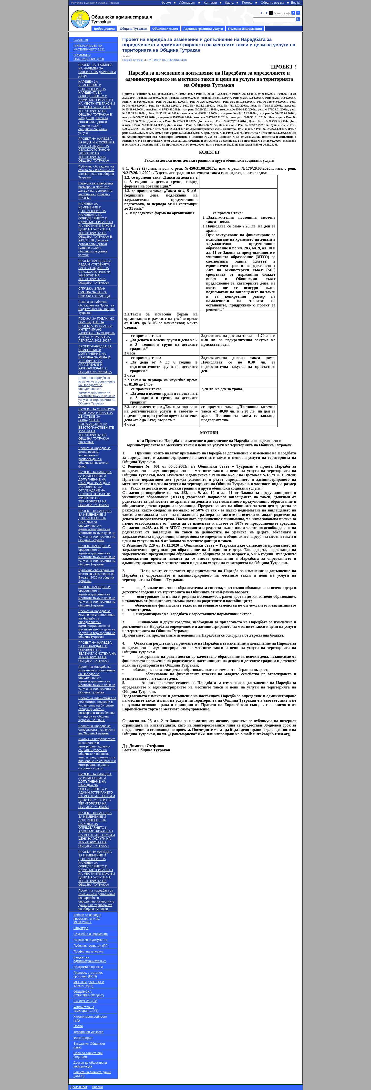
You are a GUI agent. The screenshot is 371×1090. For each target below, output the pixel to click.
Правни (97, 1087)
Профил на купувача (88, 951)
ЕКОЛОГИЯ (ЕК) (85, 1001)
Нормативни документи (90, 940)
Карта (229, 2)
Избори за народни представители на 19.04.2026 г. (87, 918)
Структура (80, 928)
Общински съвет (165, 28)
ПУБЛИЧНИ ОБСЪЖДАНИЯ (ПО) (88, 57)
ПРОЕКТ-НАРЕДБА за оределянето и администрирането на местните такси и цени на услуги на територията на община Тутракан (96, 555)
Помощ (247, 2)
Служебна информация (90, 934)
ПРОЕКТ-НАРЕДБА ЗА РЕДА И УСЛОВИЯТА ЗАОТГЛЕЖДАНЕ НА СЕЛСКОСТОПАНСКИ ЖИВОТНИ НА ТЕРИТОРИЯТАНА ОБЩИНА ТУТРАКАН (94, 272)
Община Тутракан (133, 28)
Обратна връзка (272, 2)
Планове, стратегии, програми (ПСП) (88, 974)
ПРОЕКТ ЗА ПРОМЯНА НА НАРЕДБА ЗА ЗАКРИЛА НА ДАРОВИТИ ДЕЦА (97, 70)
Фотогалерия (82, 1038)
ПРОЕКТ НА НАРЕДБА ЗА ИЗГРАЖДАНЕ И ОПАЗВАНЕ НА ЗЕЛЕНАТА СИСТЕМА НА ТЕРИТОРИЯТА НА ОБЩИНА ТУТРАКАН (97, 652)
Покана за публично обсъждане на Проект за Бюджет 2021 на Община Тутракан (96, 307)
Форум (166, 2)
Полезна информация (245, 28)
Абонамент (187, 2)
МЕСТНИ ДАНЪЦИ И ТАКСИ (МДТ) (88, 984)
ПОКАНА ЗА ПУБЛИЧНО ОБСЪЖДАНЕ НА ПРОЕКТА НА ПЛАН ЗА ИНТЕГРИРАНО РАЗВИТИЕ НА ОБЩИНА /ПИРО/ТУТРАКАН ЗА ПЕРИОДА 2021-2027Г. (96, 329)
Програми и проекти (88, 967)
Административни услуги (203, 28)
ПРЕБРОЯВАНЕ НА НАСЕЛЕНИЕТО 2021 (89, 47)
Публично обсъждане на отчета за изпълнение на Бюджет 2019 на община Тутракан (96, 172)
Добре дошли (104, 28)
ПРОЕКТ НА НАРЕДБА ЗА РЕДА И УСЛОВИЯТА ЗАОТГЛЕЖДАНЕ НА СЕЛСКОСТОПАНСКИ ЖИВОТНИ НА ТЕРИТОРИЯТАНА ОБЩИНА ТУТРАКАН (96, 149)
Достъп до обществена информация (90, 1064)
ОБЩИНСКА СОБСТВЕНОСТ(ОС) (88, 993)
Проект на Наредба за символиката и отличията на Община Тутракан (96, 729)
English (296, 2)
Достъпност (78, 1087)
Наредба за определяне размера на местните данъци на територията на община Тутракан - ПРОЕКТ (95, 190)
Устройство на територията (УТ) (85, 1008)
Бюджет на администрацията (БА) (89, 959)
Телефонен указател (88, 1032)
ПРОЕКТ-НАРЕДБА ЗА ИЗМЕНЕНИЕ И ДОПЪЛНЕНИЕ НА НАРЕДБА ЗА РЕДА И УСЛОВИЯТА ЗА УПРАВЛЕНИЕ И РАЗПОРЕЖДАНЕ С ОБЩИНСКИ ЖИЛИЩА (95, 359)
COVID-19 (80, 40)
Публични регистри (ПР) (91, 945)
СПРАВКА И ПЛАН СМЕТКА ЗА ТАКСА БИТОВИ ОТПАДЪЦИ (94, 292)
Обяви (78, 1026)
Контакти (210, 2)
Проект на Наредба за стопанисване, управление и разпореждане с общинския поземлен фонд (94, 457)
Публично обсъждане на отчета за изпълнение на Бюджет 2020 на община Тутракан (96, 575)
